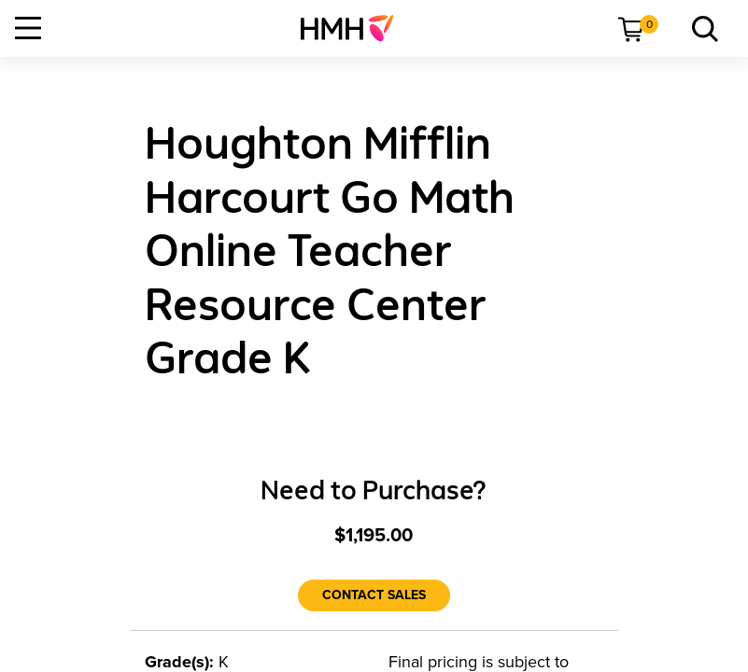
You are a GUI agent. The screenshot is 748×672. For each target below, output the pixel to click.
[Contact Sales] (374, 595)
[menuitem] (354, 28)
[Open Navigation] (28, 28)
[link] (354, 28)
